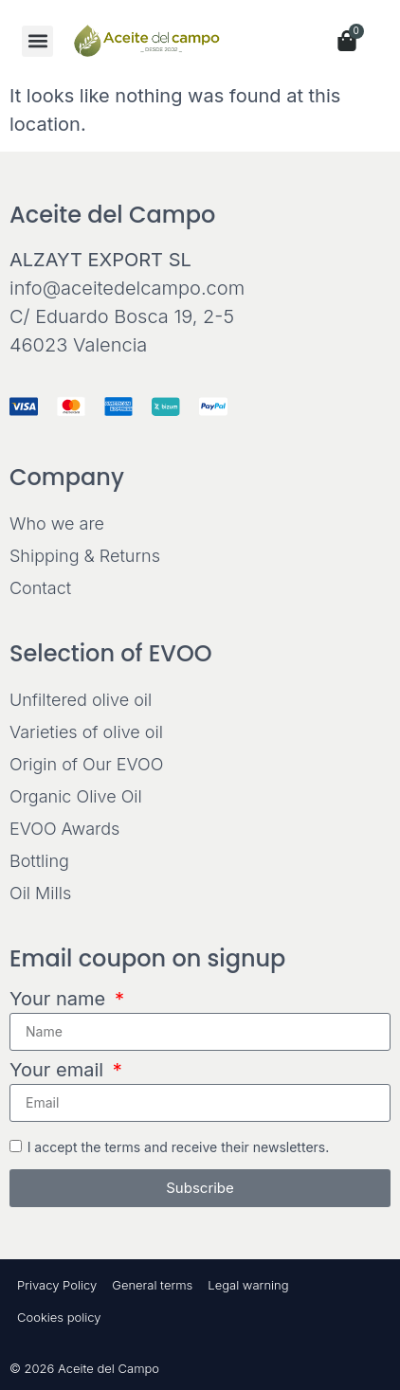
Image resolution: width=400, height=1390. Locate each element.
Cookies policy (59, 1317)
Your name (60, 999)
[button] (37, 41)
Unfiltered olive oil (80, 700)
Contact (40, 588)
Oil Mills (40, 893)
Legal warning (248, 1284)
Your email (59, 1070)
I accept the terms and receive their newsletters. (178, 1146)
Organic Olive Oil (75, 796)
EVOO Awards (64, 829)
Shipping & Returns (84, 556)
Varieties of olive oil (86, 732)
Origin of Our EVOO (86, 764)
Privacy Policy (57, 1284)
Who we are (56, 523)
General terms (152, 1284)
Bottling (39, 861)
